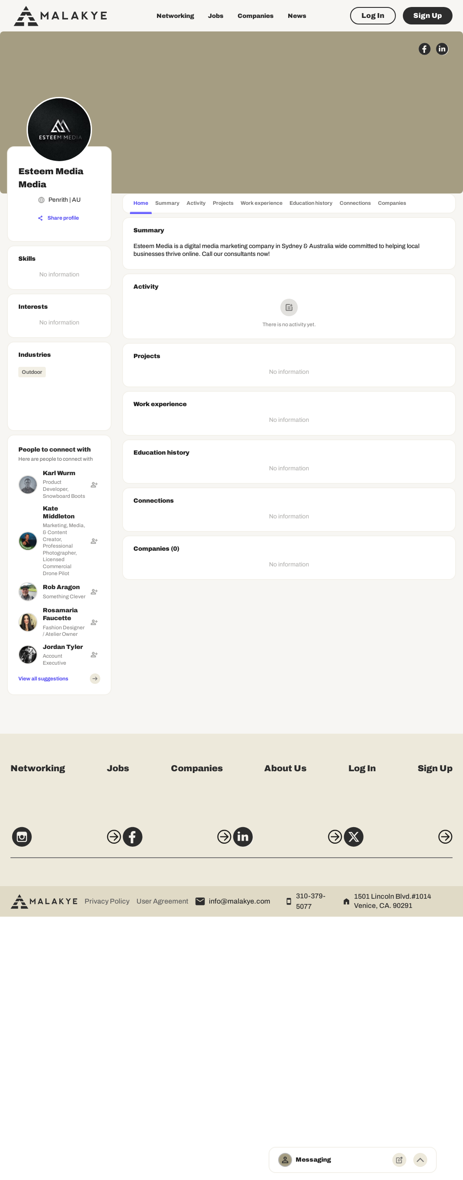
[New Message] (399, 1160)
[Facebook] (172, 1104)
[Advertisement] (59, 830)
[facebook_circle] (425, 49)
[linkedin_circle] (442, 49)
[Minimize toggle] (420, 1160)
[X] (409, 1104)
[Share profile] (58, 218)
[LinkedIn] (290, 1104)
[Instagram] (54, 1104)
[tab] (141, 204)
